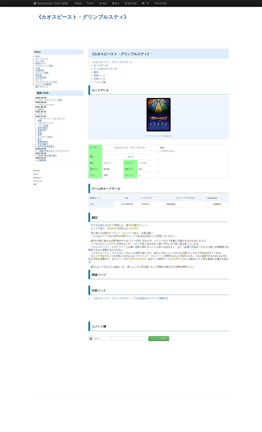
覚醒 (39, 121)
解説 (96, 72)
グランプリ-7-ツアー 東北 (49, 100)
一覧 (146, 3)
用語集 (38, 75)
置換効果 (41, 130)
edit (35, 184)
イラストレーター (46, 105)
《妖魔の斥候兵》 (191, 247)
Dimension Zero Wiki (50, 3)
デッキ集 (39, 61)
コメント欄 (99, 82)
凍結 (103, 3)
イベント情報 (41, 73)
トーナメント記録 (44, 66)
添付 (90, 3)
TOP (37, 57)
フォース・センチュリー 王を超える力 (159, 136)
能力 (39, 139)
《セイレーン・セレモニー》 (51, 118)
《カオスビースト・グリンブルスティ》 (82, 17)
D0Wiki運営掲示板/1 (47, 156)
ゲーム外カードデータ (105, 68)
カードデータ (101, 65)
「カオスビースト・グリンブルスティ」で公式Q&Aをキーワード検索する (130, 298)
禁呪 (137, 253)
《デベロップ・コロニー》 (148, 256)
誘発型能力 (42, 128)
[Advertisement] (131, 31)
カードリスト (41, 59)
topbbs (40, 109)
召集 (39, 132)
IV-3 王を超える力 (100, 225)
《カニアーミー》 (46, 123)
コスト (136, 243)
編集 (78, 3)
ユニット (142, 225)
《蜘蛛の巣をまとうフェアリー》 (53, 151)
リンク (38, 80)
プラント (41, 114)
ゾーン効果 (42, 125)
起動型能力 (42, 142)
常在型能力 (42, 144)
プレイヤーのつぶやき (46, 82)
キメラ (94, 228)
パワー (132, 240)
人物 (37, 68)
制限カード (40, 63)
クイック (121, 259)
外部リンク (99, 78)
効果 (39, 135)
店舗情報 (39, 70)
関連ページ (99, 75)
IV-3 (92, 204)
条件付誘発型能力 (46, 146)
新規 (116, 3)
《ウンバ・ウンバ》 (121, 233)
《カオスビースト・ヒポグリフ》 (108, 247)
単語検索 (160, 3)
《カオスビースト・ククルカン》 (108, 253)
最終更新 (130, 3)
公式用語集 (40, 77)
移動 (137, 247)
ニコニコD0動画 (43, 84)
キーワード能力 (45, 137)
